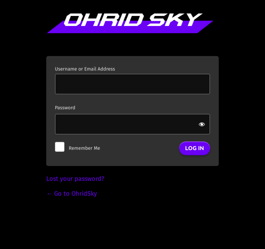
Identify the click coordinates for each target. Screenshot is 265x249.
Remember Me (84, 148)
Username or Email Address (85, 69)
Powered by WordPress (132, 30)
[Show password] (202, 124)
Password (65, 108)
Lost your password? (75, 179)
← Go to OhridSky (71, 193)
